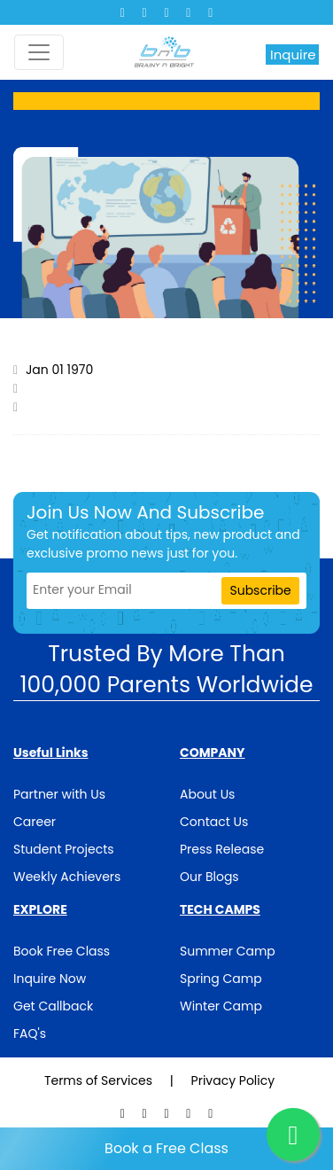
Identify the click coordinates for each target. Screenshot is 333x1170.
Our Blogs (209, 876)
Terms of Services (100, 1080)
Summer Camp (227, 951)
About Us (207, 794)
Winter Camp (221, 1006)
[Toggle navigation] (39, 52)
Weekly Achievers (66, 876)
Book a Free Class (166, 1148)
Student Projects (63, 849)
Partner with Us (59, 794)
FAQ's (29, 1033)
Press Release (222, 849)
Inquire (293, 54)
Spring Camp (221, 978)
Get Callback (53, 1006)
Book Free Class (61, 951)
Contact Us (214, 822)
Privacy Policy (233, 1080)
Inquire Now (49, 978)
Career (34, 822)
